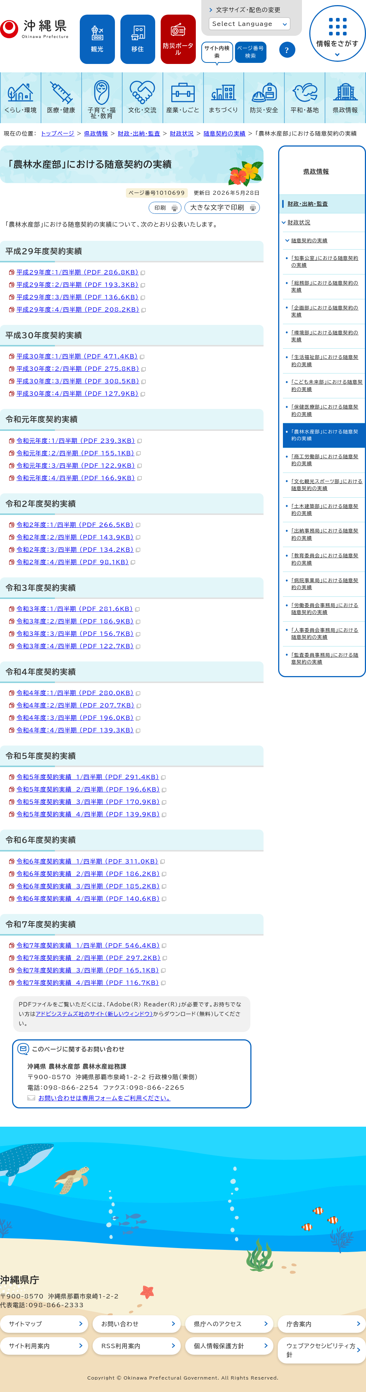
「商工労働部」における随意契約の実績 (325, 448)
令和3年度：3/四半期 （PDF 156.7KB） (78, 634)
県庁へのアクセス (218, 1324)
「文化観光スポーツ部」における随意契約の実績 (327, 473)
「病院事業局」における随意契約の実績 (325, 572)
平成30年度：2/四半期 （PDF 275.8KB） (81, 369)
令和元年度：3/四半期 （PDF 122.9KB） (79, 466)
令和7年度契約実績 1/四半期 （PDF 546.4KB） (91, 945)
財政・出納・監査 (139, 133)
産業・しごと (182, 110)
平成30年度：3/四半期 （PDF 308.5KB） (81, 381)
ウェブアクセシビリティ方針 (321, 1350)
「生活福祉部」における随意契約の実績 (325, 349)
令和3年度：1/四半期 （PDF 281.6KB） (77, 609)
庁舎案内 (299, 1324)
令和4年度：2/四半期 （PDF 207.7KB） (78, 705)
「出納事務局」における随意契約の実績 (325, 522)
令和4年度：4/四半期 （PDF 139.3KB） (78, 730)
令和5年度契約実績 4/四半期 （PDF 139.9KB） (91, 814)
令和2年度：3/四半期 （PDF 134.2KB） (78, 550)
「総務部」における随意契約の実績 (325, 274)
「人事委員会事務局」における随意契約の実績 (325, 621)
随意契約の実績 (224, 133)
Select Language (242, 24)
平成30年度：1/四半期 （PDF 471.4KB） (80, 356)
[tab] (217, 52)
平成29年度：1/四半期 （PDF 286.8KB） (80, 272)
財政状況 (182, 133)
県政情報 (345, 110)
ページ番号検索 (250, 52)
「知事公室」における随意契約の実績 (325, 250)
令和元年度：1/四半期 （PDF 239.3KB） (79, 441)
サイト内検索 (217, 52)
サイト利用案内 (29, 1346)
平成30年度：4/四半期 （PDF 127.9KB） (80, 394)
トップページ (57, 133)
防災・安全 (264, 110)
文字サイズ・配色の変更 (248, 10)
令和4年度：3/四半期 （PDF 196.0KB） (78, 718)
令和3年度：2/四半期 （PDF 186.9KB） (78, 621)
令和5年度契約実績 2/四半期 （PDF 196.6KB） (91, 789)
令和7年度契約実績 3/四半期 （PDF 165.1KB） (90, 970)
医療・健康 (61, 110)
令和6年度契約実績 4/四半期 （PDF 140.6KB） (91, 899)
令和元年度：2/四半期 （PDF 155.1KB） (78, 453)
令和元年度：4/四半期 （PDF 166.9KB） (79, 478)
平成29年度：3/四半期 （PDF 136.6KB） (80, 297)
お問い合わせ (120, 1324)
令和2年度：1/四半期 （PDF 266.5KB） (78, 525)
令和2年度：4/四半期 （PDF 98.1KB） (75, 562)
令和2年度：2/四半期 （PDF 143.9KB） (78, 537)
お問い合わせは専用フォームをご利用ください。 (104, 1098)
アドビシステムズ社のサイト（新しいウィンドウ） (94, 1014)
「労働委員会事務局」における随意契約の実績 (325, 597)
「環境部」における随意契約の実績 (325, 324)
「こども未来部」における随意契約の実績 (327, 374)
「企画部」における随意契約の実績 (325, 299)
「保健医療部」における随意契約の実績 (325, 399)
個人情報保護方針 (219, 1346)
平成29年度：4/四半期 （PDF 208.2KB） (81, 309)
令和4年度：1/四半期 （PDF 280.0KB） (78, 693)
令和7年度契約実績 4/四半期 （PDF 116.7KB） (90, 983)
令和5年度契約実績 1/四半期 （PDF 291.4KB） (90, 777)
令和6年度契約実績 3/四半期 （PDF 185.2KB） (91, 886)
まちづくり (223, 110)
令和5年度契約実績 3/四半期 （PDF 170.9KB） (91, 802)
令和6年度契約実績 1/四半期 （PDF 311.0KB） (90, 861)
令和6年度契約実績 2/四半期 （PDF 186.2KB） (91, 874)
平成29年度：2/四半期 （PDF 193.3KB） (80, 285)
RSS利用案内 (121, 1346)
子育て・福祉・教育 (102, 113)
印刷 (160, 207)
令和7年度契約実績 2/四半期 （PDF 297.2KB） (91, 958)
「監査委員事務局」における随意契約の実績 (325, 646)
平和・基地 (305, 110)
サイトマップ (25, 1324)
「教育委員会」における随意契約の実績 (325, 547)
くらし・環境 (20, 110)
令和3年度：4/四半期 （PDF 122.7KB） (78, 646)
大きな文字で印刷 (217, 207)
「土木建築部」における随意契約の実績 (325, 498)
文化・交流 (142, 110)
